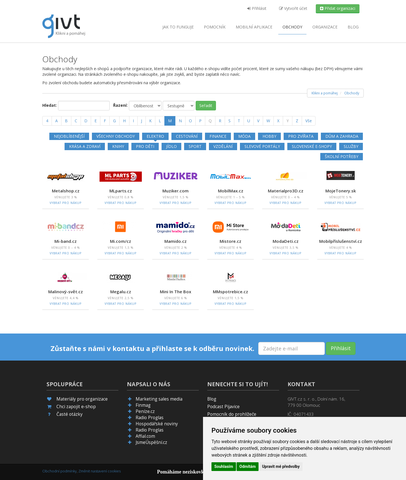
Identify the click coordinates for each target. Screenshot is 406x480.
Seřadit (205, 105)
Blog (353, 27)
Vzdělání (223, 146)
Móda (244, 136)
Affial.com (145, 436)
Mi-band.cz (65, 241)
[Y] (287, 121)
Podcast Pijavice (223, 407)
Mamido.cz (175, 241)
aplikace (254, 27)
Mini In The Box (175, 291)
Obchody (292, 27)
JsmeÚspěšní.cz (151, 442)
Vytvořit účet (293, 8)
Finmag (143, 405)
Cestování (187, 136)
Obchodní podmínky (59, 471)
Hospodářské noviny (157, 424)
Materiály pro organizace (82, 399)
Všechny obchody (115, 136)
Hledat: (49, 105)
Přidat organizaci (337, 8)
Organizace (324, 27)
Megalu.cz (120, 291)
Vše (308, 120)
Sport (195, 146)
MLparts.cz (120, 191)
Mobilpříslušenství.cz (340, 241)
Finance (217, 136)
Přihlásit (256, 8)
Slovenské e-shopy (312, 146)
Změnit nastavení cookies (99, 471)
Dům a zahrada (341, 136)
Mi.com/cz (120, 241)
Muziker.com (175, 191)
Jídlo (171, 146)
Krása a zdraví (84, 146)
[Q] (210, 121)
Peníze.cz (145, 411)
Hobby (269, 136)
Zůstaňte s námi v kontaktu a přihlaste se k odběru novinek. (152, 348)
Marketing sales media (159, 399)
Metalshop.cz (66, 191)
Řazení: (120, 105)
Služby (351, 146)
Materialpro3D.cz (285, 191)
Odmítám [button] (247, 466)
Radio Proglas (150, 418)
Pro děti (145, 146)
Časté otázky (69, 414)
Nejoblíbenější (69, 136)
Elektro (155, 136)
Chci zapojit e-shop (76, 407)
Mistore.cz (230, 241)
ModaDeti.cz (286, 241)
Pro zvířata (301, 136)
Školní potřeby (341, 156)
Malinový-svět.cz (65, 291)
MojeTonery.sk (340, 191)
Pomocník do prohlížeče (231, 414)
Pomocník (215, 27)
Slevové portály (262, 146)
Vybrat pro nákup (65, 203)
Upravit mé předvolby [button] (280, 466)
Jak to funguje (178, 27)
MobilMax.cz (230, 191)
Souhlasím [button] (223, 466)
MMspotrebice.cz (230, 291)
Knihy (118, 146)
